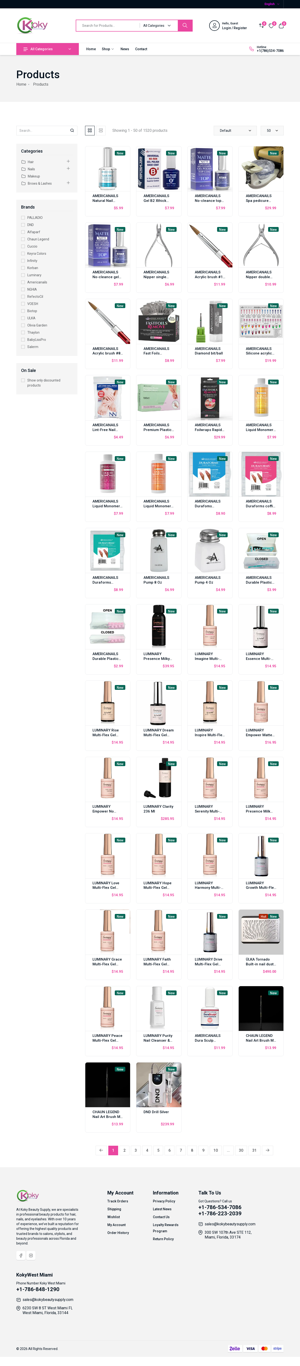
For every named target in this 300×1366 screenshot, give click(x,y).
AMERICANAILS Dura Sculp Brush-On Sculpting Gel (207, 1043)
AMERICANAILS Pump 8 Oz (156, 580)
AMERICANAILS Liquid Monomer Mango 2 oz (157, 506)
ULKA (31, 318)
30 (241, 1150)
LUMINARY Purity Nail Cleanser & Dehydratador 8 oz (158, 1043)
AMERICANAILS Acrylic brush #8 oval (106, 353)
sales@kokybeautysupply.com (230, 1224)
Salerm (32, 347)
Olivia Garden (37, 325)
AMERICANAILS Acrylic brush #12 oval (210, 277)
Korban (32, 268)
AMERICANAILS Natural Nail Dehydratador (105, 201)
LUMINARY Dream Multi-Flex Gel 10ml (159, 735)
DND (30, 225)
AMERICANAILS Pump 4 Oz (207, 580)
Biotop (32, 311)
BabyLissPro (36, 340)
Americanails (37, 282)
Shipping (114, 1209)
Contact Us (161, 1217)
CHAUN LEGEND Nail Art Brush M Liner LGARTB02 (106, 1117)
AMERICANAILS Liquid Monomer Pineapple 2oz (259, 430)
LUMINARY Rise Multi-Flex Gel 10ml (105, 735)
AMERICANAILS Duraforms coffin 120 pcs (260, 506)
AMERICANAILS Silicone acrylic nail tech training (260, 353)
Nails (28, 169)
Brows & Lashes (36, 183)
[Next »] (267, 1150)
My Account (116, 1225)
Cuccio (32, 246)
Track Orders (117, 1201)
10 (215, 1150)
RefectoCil (35, 297)
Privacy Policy (164, 1201)
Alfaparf (33, 232)
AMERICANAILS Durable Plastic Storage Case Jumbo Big (259, 584)
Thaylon (33, 332)
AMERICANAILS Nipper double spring (258, 277)
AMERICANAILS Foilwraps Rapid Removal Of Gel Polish (208, 432)
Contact (141, 49)
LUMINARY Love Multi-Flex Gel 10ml (105, 888)
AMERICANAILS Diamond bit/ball (209, 351)
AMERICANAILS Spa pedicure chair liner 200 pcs (258, 203)
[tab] (90, 130)
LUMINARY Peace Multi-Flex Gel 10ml (107, 1040)
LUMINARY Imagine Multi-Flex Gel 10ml (207, 659)
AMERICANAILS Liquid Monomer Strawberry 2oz (106, 506)
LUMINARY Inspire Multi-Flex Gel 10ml (209, 735)
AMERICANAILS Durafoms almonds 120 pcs (209, 506)
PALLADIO (35, 218)
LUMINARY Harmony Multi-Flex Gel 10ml (208, 888)
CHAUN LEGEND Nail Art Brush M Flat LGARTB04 (260, 1040)
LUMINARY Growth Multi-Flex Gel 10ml (261, 888)
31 (254, 1150)
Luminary (34, 275)
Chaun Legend (38, 239)
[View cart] (281, 25)
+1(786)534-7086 (270, 51)
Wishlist (113, 1217)
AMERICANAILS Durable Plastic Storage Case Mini (105, 661)
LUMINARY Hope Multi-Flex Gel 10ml (158, 888)
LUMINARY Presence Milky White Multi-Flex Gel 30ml (157, 661)
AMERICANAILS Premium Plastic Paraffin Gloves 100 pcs (158, 432)
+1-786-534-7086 (220, 1207)
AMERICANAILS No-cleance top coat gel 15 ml (208, 201)
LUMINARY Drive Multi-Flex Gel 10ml (208, 964)
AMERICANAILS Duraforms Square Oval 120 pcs (106, 584)
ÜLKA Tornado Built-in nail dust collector (260, 964)
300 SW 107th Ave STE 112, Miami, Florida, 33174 (228, 1234)
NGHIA (32, 289)
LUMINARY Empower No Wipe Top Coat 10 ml (107, 813)
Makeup (30, 176)
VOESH (32, 304)
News (125, 49)
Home (91, 49)
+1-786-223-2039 (220, 1214)
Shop (108, 49)
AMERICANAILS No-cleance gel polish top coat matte (105, 279)
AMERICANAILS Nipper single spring (156, 277)
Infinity (32, 261)
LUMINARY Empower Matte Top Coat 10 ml (259, 735)
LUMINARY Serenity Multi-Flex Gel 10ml (207, 811)
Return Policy (163, 1239)
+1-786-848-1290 (37, 1289)
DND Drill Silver (156, 1112)
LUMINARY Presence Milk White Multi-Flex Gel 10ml (259, 813)
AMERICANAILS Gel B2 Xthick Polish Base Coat (158, 201)
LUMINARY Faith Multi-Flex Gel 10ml (157, 964)
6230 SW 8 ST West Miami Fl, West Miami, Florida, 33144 (47, 1310)
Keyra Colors (36, 253)
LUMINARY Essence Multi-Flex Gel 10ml (258, 659)
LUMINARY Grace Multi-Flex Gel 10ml (107, 964)
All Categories (38, 49)
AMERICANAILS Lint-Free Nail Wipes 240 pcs (105, 430)
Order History (118, 1233)
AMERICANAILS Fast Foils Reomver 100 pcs (158, 353)
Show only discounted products (43, 382)
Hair (27, 162)
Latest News (162, 1209)
